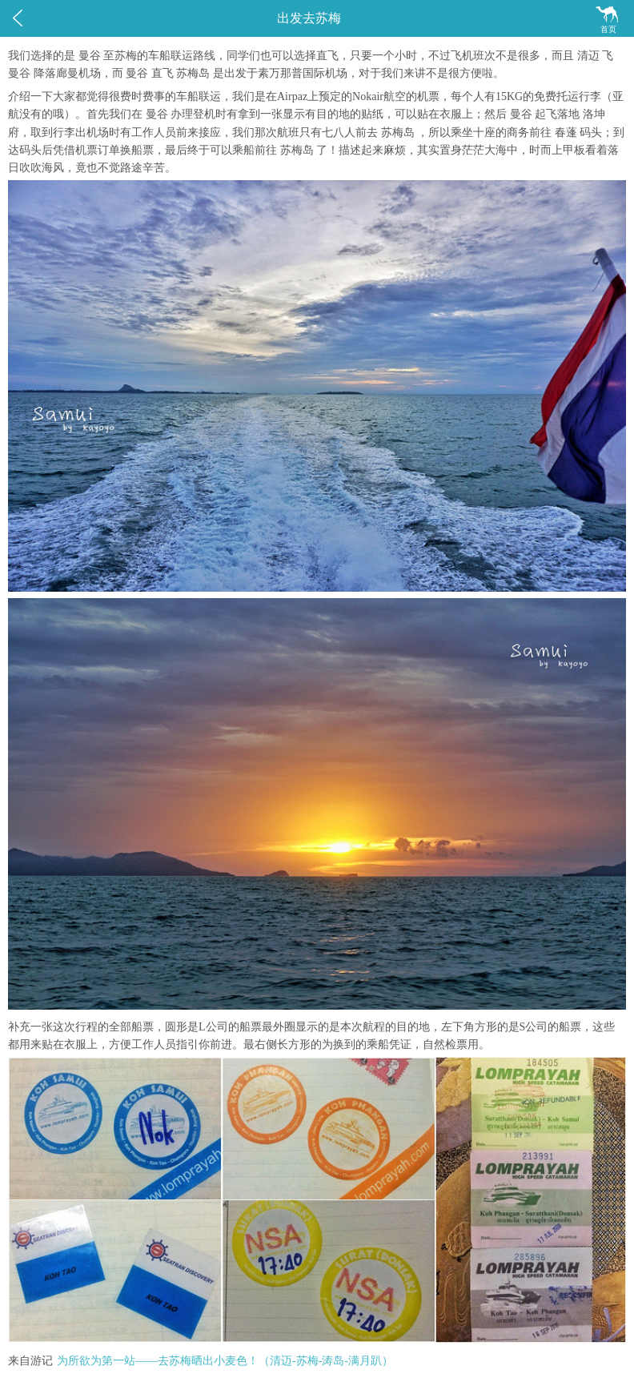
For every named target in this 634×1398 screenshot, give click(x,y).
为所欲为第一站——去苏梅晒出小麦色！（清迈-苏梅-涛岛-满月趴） (225, 1361)
